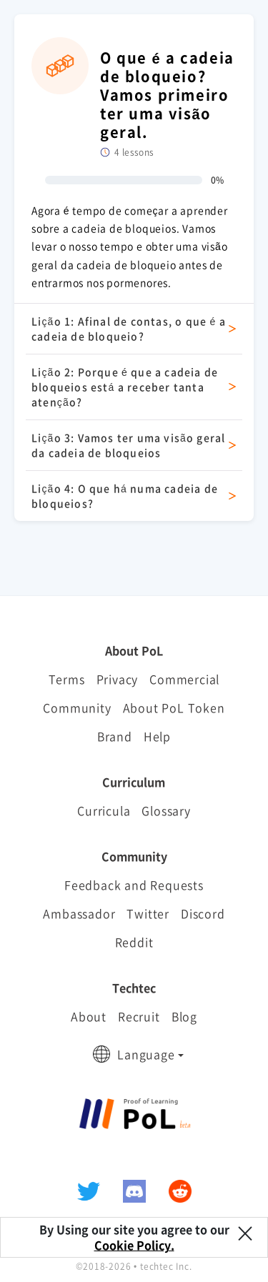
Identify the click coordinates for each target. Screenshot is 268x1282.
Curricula (103, 810)
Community (77, 707)
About (88, 1016)
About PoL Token (174, 707)
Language (145, 1054)
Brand (114, 736)
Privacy (117, 678)
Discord (203, 913)
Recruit (139, 1016)
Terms (67, 678)
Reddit (134, 941)
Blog (184, 1016)
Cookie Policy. (134, 1245)
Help (157, 736)
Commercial (184, 678)
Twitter (147, 913)
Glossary (166, 810)
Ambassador (79, 913)
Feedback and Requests (134, 884)
